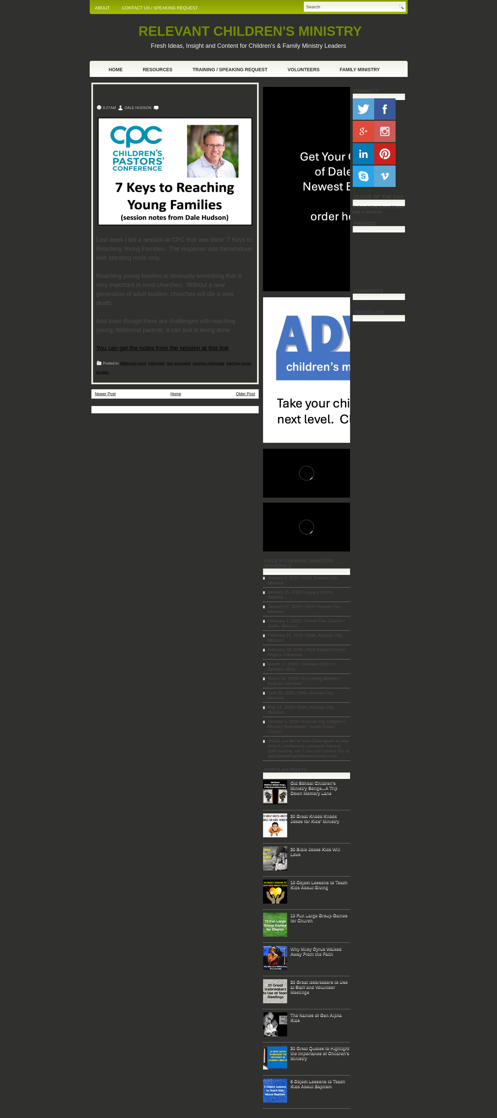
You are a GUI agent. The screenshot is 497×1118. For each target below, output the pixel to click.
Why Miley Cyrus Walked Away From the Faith (316, 951)
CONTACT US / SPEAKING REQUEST (160, 7)
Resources (158, 69)
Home (116, 69)
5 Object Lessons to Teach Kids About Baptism (318, 1084)
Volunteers (303, 69)
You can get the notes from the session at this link (162, 348)
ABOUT (102, 7)
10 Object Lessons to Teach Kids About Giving (319, 885)
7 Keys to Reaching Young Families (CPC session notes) (163, 95)
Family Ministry (360, 69)
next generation (178, 363)
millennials (156, 363)
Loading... (362, 300)
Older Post (245, 394)
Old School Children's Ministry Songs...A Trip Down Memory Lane (314, 787)
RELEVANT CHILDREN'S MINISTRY (250, 31)
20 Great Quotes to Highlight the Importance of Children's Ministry (320, 1052)
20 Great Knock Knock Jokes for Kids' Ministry (315, 818)
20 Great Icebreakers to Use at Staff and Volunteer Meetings (319, 986)
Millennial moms (133, 363)
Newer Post (105, 394)
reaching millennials (208, 363)
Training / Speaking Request (229, 69)
